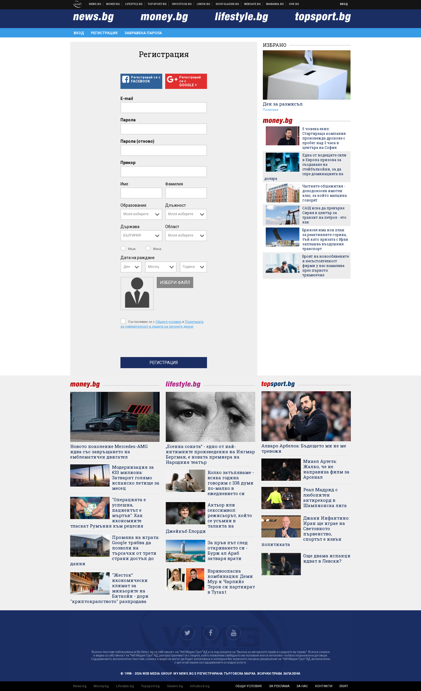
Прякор (127, 162)
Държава (129, 226)
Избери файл (175, 282)
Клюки (134, 4)
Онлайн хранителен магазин (227, 4)
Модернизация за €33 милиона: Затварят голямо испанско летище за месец (135, 477)
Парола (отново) (137, 141)
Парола (128, 120)
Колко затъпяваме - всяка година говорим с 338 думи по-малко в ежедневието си (231, 483)
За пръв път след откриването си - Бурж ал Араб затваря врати (228, 550)
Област (172, 226)
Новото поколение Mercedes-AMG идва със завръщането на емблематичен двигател (109, 451)
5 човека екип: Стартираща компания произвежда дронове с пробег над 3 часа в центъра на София (324, 138)
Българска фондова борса (182, 4)
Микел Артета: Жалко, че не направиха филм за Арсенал (326, 469)
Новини (95, 4)
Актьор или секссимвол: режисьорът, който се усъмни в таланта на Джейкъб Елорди (209, 518)
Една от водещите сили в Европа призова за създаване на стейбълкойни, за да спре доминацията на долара (305, 167)
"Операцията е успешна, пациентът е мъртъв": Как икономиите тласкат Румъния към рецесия (108, 512)
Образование (133, 205)
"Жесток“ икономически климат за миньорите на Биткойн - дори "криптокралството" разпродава (109, 588)
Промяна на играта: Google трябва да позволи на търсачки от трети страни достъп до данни (114, 550)
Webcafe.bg (252, 4)
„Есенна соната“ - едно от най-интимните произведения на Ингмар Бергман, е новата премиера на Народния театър (210, 454)
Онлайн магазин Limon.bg (203, 4)
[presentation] (164, 344)
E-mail (126, 98)
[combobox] (141, 214)
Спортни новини (157, 4)
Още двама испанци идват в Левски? (327, 558)
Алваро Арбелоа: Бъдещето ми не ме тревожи (303, 448)
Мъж (128, 249)
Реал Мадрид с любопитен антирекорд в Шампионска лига (325, 497)
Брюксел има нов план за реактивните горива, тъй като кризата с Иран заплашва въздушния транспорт (325, 239)
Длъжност (175, 205)
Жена (153, 249)
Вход (344, 4)
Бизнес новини (113, 4)
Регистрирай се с (141, 79)
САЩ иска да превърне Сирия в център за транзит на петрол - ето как (324, 215)
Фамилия (174, 184)
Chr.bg (294, 4)
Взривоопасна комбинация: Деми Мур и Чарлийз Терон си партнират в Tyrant (231, 581)
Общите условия (168, 322)
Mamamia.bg (275, 4)
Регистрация (104, 33)
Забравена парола (143, 33)
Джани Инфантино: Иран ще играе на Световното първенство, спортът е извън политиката (305, 531)
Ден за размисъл (283, 104)
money (281, 121)
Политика (270, 110)
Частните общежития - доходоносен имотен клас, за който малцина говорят (324, 193)
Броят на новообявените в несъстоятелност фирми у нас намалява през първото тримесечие (325, 265)
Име (124, 184)
